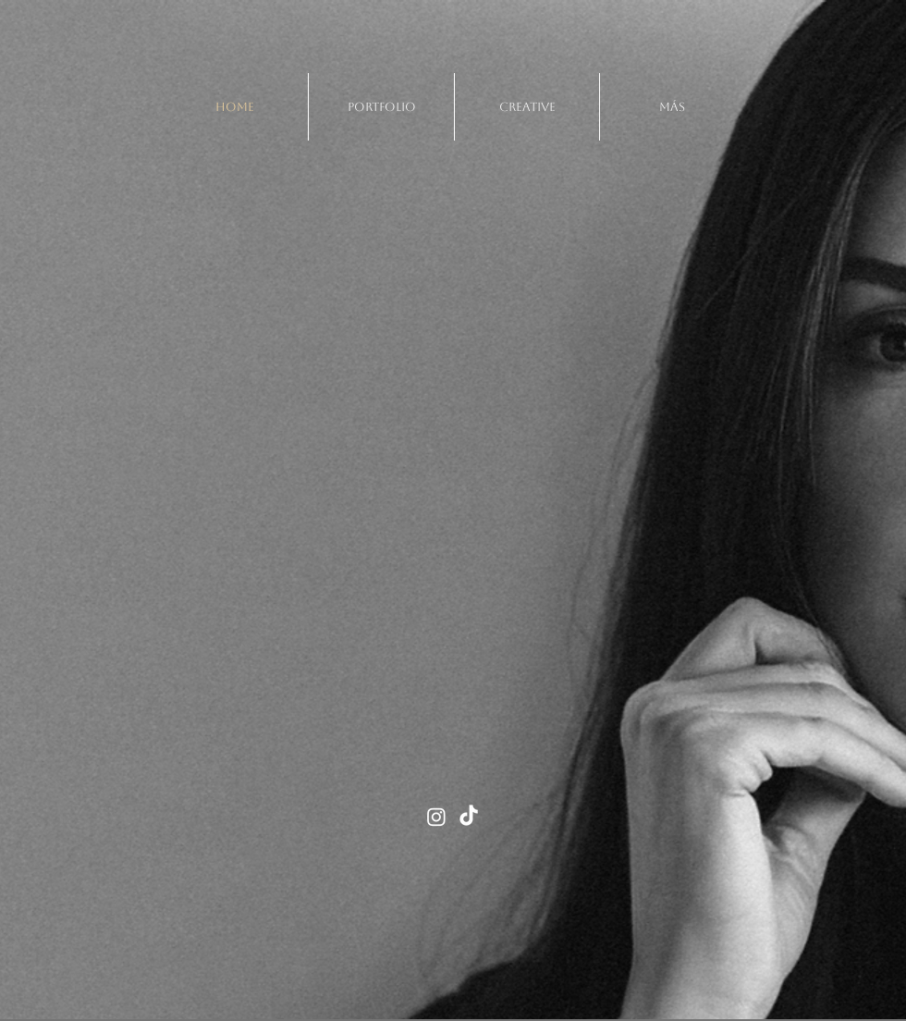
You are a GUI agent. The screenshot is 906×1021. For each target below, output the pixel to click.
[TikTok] (469, 817)
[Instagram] (436, 817)
